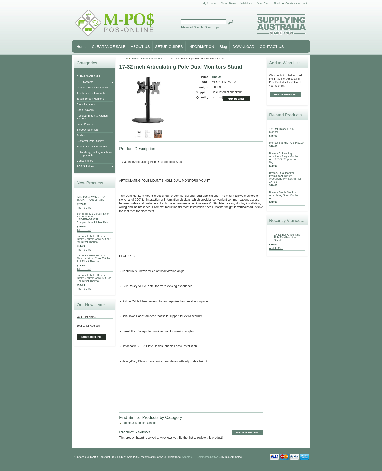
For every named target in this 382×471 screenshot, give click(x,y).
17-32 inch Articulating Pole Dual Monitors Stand (287, 237)
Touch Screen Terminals (91, 93)
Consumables (95, 161)
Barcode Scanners (87, 129)
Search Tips (212, 27)
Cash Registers (86, 104)
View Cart (263, 3)
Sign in (277, 3)
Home (124, 58)
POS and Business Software (93, 87)
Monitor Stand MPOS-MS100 (286, 142)
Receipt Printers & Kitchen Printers (92, 117)
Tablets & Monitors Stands (92, 146)
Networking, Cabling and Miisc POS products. (94, 154)
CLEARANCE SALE (88, 76)
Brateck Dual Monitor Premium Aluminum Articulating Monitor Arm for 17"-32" (285, 177)
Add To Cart (84, 207)
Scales (81, 135)
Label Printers (85, 124)
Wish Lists (247, 3)
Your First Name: (86, 316)
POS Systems (95, 82)
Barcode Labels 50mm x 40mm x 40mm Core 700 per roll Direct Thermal (93, 239)
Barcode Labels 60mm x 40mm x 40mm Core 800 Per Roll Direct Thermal (94, 278)
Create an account (296, 3)
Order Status (228, 3)
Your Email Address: (89, 325)
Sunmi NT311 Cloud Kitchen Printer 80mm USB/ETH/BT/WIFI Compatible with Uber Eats (93, 218)
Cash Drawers (85, 109)
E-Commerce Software (207, 456)
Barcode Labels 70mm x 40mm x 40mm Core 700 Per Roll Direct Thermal (94, 258)
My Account (209, 3)
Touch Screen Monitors (90, 98)
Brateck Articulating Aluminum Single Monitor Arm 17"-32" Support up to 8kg (284, 158)
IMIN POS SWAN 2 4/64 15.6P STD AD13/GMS (91, 198)
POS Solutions (95, 166)
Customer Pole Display (90, 140)
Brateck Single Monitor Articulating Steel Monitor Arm (284, 195)
